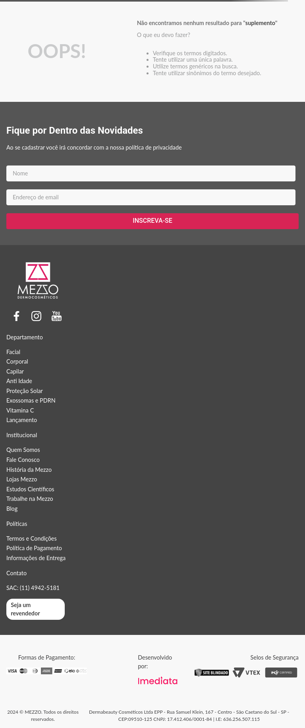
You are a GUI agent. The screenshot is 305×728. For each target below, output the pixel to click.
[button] (35, 609)
